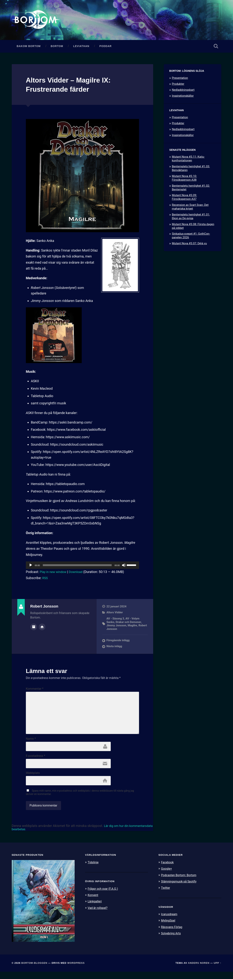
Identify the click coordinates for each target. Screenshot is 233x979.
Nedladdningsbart (183, 91)
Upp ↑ (217, 970)
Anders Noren (199, 970)
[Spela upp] (31, 567)
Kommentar (35, 690)
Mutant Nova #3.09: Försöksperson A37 (184, 198)
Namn (31, 744)
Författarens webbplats (42, 628)
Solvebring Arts (172, 940)
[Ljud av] (124, 567)
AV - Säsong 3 (115, 620)
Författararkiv (33, 628)
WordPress (76, 970)
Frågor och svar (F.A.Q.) (104, 896)
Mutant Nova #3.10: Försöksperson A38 (184, 179)
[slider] (77, 567)
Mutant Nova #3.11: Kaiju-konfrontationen (188, 160)
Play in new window (54, 573)
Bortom (57, 47)
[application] (82, 567)
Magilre (133, 627)
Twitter (166, 895)
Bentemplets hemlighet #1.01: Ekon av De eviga (191, 218)
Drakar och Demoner (129, 623)
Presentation (180, 79)
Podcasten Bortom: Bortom (180, 882)
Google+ (167, 876)
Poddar (105, 47)
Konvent (93, 902)
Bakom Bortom (29, 47)
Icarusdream (170, 921)
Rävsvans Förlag (172, 934)
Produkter (178, 85)
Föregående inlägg (118, 641)
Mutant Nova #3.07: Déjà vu (189, 245)
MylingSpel (168, 928)
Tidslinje (94, 869)
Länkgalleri (95, 908)
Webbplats (33, 779)
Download (78, 573)
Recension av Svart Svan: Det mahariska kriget (190, 208)
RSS (45, 580)
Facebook (168, 869)
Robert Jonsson (116, 630)
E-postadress (35, 762)
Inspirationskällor (183, 97)
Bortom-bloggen (34, 970)
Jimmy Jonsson (116, 627)
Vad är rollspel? (98, 915)
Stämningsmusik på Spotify (180, 888)
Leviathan (81, 47)
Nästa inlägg (114, 647)
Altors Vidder (114, 614)
